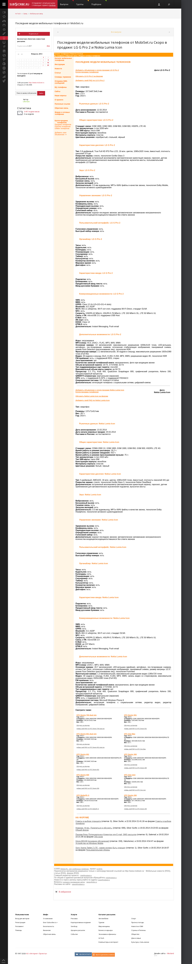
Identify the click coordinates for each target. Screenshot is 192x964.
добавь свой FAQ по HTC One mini (135, 790)
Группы (82, 3)
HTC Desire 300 (130, 754)
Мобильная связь (36, 14)
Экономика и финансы (107, 934)
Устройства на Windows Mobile (89, 843)
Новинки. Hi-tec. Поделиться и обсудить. (94, 828)
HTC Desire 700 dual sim (86, 715)
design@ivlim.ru (91, 882)
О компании (48, 918)
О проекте (59, 100)
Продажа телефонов (63, 124)
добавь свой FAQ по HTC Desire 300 (135, 768)
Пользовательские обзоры (98, 850)
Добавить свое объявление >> (61, 134)
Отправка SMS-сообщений (61, 82)
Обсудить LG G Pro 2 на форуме (89, 76)
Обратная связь (71, 56)
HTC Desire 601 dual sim (86, 734)
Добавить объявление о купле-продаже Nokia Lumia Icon (100, 390)
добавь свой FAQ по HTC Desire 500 (88, 788)
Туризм (101, 922)
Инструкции (60, 64)
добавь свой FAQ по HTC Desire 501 (135, 728)
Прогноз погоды (137, 922)
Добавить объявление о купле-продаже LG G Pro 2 (97, 70)
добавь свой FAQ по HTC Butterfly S (88, 809)
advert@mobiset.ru (78, 884)
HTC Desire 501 (130, 715)
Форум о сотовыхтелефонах (62, 113)
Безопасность (48, 926)
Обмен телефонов (62, 128)
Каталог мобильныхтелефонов (63, 59)
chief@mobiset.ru (86, 875)
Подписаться (33, 34)
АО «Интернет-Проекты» (36, 953)
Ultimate (26, 101)
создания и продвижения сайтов (74, 882)
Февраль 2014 (36, 54)
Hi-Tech (18, 14)
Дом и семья (136, 938)
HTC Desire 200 (130, 795)
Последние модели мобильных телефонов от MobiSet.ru (49, 23)
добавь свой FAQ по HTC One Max (135, 749)
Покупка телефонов (63, 126)
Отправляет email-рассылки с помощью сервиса (44, 4)
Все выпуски (116, 32)
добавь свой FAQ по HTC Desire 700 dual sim (91, 728)
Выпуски (67, 3)
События (74, 934)
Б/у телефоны (59, 56)
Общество (135, 934)
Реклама (74, 918)
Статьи (80, 54)
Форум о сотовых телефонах (89, 56)
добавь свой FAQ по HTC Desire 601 (88, 769)
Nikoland (170, 953)
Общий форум (82, 830)
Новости (73, 54)
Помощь (18, 930)
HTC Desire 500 (83, 775)
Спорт (133, 918)
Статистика (24, 108)
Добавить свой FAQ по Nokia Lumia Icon (93, 400)
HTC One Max (129, 734)
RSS (48, 46)
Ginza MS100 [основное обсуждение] (92, 841)
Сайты (57, 91)
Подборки (99, 3)
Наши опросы (60, 96)
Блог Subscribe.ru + (50, 922)
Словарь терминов (63, 77)
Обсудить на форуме (83, 725)
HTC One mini (129, 775)
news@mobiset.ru (104, 880)
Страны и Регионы (138, 930)
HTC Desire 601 (83, 754)
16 (48, 63)
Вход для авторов (22, 918)
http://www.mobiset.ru (36, 83)
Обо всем (98, 837)
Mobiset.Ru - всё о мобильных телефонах (74, 869)
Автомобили (103, 918)
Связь (25, 14)
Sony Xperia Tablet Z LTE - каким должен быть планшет (101, 848)
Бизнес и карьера (106, 930)
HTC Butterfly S (83, 795)
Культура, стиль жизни (140, 942)
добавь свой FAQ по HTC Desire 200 (135, 809)
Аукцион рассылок (78, 930)
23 (48, 65)
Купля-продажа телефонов (61, 122)
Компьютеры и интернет (108, 942)
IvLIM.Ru (99, 869)
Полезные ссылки (62, 104)
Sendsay (74, 926)
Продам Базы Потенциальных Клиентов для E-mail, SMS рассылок (106, 834)
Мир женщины (104, 926)
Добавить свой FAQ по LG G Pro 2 (90, 80)
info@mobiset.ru (111, 878)
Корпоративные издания (81, 922)
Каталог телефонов (62, 54)
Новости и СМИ (137, 926)
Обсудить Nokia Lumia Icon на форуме (92, 396)
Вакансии (47, 930)
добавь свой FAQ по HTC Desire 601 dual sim (91, 747)
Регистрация (20, 922)
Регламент (19, 926)
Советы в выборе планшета (88, 821)
